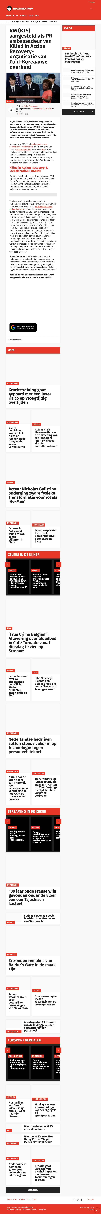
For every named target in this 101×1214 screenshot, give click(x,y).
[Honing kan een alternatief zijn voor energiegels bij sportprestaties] (46, 1092)
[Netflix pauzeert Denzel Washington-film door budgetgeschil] (18, 822)
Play (15, 15)
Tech (31, 15)
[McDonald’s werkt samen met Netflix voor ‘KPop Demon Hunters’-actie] (66, 95)
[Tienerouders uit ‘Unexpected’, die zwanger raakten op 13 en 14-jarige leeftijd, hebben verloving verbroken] (46, 766)
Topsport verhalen (49, 22)
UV (11, 110)
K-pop (10, 102)
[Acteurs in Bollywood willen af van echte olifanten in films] (18, 516)
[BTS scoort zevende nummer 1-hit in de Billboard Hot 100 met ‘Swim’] (66, 78)
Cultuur (11, 1096)
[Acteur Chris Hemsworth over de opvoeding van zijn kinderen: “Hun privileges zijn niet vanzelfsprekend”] (46, 417)
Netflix (12, 826)
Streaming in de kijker (31, 22)
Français (92, 2)
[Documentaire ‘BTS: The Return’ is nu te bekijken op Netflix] (66, 87)
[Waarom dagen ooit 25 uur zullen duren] (13, 1126)
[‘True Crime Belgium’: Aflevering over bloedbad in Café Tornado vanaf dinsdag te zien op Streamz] (33, 613)
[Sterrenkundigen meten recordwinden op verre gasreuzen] (46, 983)
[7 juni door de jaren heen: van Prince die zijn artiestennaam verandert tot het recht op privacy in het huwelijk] (18, 765)
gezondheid (12, 383)
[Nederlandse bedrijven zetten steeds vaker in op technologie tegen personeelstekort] (33, 718)
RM (43, 149)
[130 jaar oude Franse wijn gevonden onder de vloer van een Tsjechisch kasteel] (33, 870)
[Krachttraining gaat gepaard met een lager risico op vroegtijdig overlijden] (33, 369)
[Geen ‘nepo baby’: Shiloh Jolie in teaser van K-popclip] (66, 70)
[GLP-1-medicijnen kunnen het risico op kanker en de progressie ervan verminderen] (18, 416)
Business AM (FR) (29, 1208)
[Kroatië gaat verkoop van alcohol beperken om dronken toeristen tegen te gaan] (46, 1153)
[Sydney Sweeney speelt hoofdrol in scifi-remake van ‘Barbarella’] (13, 916)
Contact (91, 1208)
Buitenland (12, 522)
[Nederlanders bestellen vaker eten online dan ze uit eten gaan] (18, 1152)
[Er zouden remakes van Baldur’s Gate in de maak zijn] (33, 940)
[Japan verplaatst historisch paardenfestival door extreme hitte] (46, 517)
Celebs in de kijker (13, 22)
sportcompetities (23, 149)
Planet (23, 15)
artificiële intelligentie (18, 1031)
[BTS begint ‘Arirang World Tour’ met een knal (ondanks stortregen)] (78, 40)
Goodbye (42, 1208)
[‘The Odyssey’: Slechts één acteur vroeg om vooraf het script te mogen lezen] (46, 665)
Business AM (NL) (14, 1208)
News (8, 15)
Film (35, 672)
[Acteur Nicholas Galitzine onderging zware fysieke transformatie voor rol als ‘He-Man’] (33, 468)
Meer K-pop (84, 112)
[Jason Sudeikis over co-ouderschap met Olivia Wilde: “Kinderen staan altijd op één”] (18, 664)
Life (37, 15)
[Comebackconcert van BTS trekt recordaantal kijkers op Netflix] (66, 103)
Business (11, 953)
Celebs (37, 423)
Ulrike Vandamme (31, 106)
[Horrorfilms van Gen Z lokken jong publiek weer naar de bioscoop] (18, 1091)
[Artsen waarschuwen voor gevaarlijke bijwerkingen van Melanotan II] (18, 982)
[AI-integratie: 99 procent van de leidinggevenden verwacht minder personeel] (13, 1023)
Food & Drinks (40, 1098)
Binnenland (12, 770)
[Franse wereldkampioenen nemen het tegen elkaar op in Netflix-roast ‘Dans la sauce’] (42, 822)
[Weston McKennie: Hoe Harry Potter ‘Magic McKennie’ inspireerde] (13, 1137)
